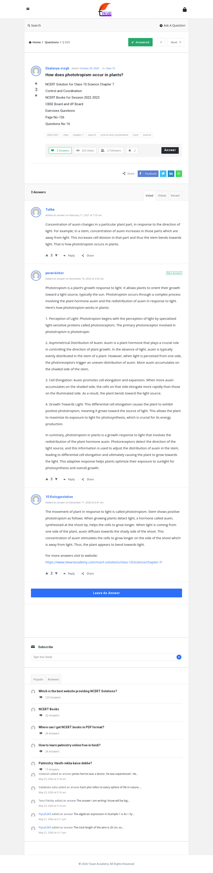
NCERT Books (49, 709)
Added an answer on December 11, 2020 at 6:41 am (74, 502)
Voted (149, 195)
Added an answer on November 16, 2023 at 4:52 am (74, 278)
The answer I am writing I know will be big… (103, 801)
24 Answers (49, 751)
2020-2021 (53, 134)
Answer (170, 150)
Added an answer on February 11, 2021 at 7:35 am (73, 215)
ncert (136, 134)
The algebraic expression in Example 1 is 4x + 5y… (104, 814)
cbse (65, 134)
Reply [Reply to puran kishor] (69, 479)
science (147, 134)
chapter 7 (78, 134)
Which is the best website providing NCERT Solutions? (78, 691)
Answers (53, 679)
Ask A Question (172, 25)
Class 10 (110, 68)
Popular (38, 679)
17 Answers (49, 769)
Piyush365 (45, 814)
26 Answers (49, 733)
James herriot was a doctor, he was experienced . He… (105, 774)
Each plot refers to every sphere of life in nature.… (110, 787)
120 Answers (50, 697)
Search (34, 25)
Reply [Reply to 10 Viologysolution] (69, 573)
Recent (175, 195)
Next (176, 42)
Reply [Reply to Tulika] (69, 255)
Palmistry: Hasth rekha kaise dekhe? (65, 763)
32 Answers (49, 715)
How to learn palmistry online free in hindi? (70, 745)
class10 (92, 134)
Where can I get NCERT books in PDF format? (71, 727)
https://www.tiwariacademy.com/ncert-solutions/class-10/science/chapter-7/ (103, 562)
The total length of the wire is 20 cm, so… (99, 827)
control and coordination (114, 134)
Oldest (162, 195)
